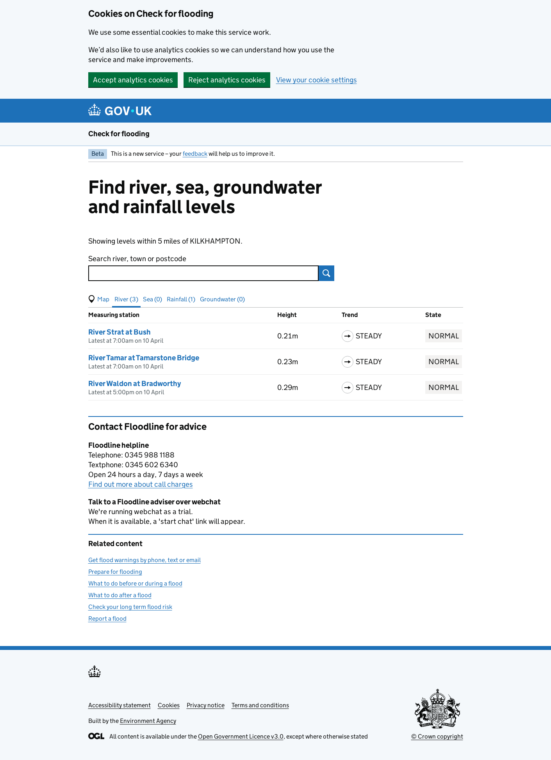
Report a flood (107, 618)
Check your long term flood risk (130, 606)
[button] (98, 299)
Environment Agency (148, 720)
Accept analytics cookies (133, 79)
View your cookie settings (316, 80)
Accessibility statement (119, 705)
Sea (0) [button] (152, 299)
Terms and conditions (260, 705)
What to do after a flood (120, 595)
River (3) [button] (126, 299)
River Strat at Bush (119, 331)
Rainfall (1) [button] (181, 299)
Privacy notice (206, 705)
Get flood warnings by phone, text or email (144, 560)
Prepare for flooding (115, 571)
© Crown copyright (437, 736)
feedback (195, 153)
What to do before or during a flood (135, 583)
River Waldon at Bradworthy (134, 383)
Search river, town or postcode (137, 258)
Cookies (169, 705)
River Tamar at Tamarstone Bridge (143, 357)
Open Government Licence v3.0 (241, 736)
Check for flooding (119, 133)
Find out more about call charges (140, 484)
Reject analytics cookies (227, 79)
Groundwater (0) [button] (222, 299)
